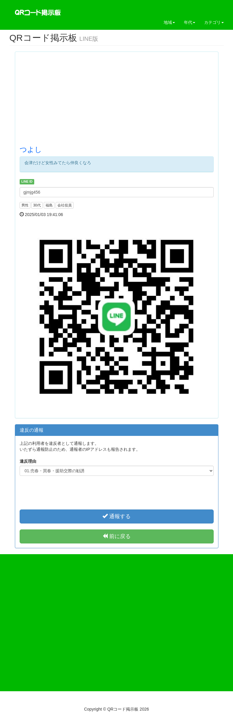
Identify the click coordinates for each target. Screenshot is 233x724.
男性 (25, 205)
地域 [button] (169, 22)
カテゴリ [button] (214, 22)
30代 (36, 205)
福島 (49, 205)
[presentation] (116, 492)
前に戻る (116, 536)
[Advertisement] (117, 98)
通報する (116, 516)
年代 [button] (189, 22)
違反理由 (28, 461)
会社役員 (64, 205)
